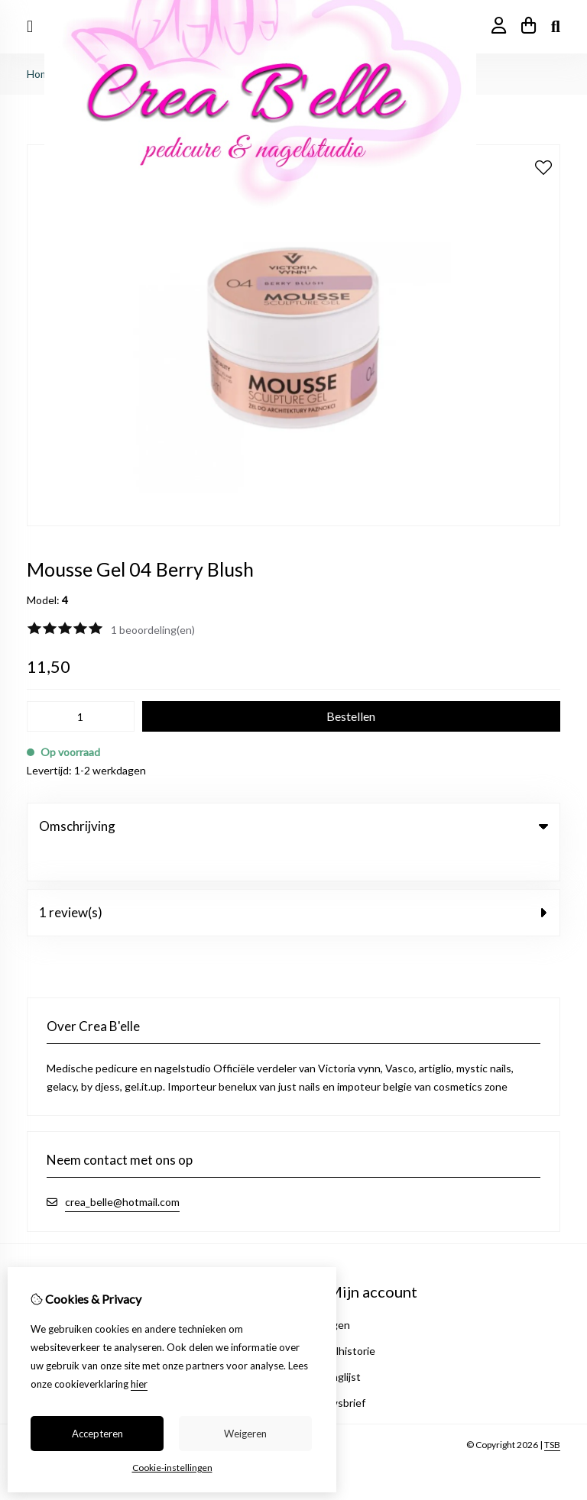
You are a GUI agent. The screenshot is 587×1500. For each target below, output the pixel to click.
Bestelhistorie (341, 1319)
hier (139, 1384)
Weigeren (245, 1433)
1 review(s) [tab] (293, 881)
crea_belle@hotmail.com (122, 1170)
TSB (552, 1413)
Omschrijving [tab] (293, 826)
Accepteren (97, 1433)
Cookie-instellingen (172, 1467)
